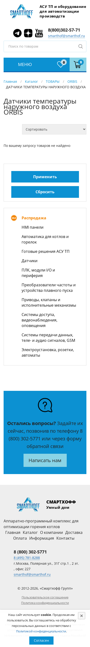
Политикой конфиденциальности (41, 631)
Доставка (74, 532)
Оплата (20, 538)
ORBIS (72, 81)
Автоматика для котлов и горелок (45, 239)
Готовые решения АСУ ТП (46, 251)
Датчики (29, 260)
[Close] (81, 615)
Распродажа (34, 218)
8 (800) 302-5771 (30, 552)
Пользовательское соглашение (45, 597)
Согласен (41, 640)
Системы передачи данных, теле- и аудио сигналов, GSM (48, 337)
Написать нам (45, 460)
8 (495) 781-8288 (27, 557)
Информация (41, 538)
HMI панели (32, 227)
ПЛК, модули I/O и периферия (38, 272)
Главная (10, 81)
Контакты (65, 538)
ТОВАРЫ (53, 81)
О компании (51, 532)
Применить (45, 176)
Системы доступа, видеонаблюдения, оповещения (39, 320)
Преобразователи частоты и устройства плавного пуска (49, 287)
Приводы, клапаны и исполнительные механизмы (49, 302)
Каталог (31, 81)
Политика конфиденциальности (45, 603)
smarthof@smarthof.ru (66, 35)
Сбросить (45, 191)
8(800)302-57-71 (64, 30)
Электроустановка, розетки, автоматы (48, 352)
